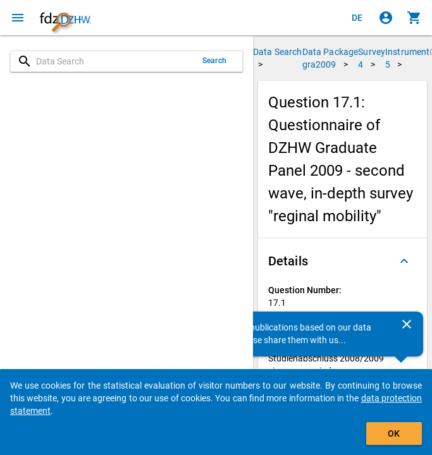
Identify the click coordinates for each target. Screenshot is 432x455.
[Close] (406, 324)
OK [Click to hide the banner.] (394, 433)
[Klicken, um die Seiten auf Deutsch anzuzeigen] (357, 17)
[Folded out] (404, 261)
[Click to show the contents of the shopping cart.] (414, 17)
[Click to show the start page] (65, 17)
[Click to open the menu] (17, 17)
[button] (342, 261)
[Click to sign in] (385, 17)
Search (214, 60)
